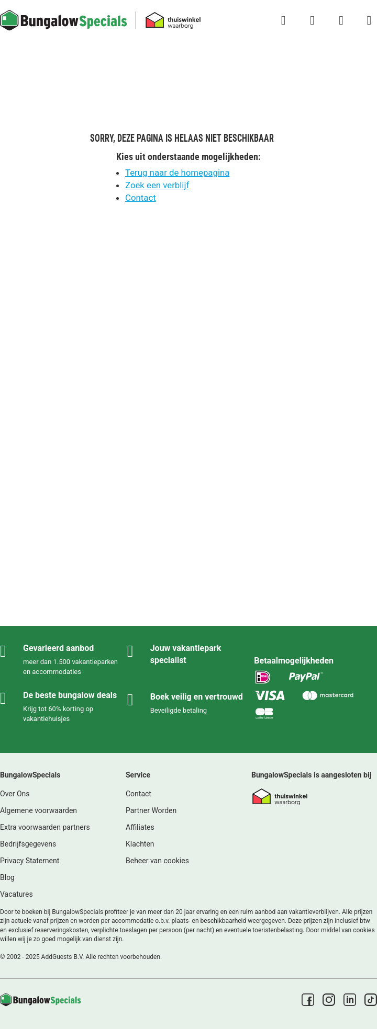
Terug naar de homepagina (177, 172)
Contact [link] (138, 794)
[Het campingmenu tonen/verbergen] (369, 20)
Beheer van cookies (157, 860)
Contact (140, 197)
